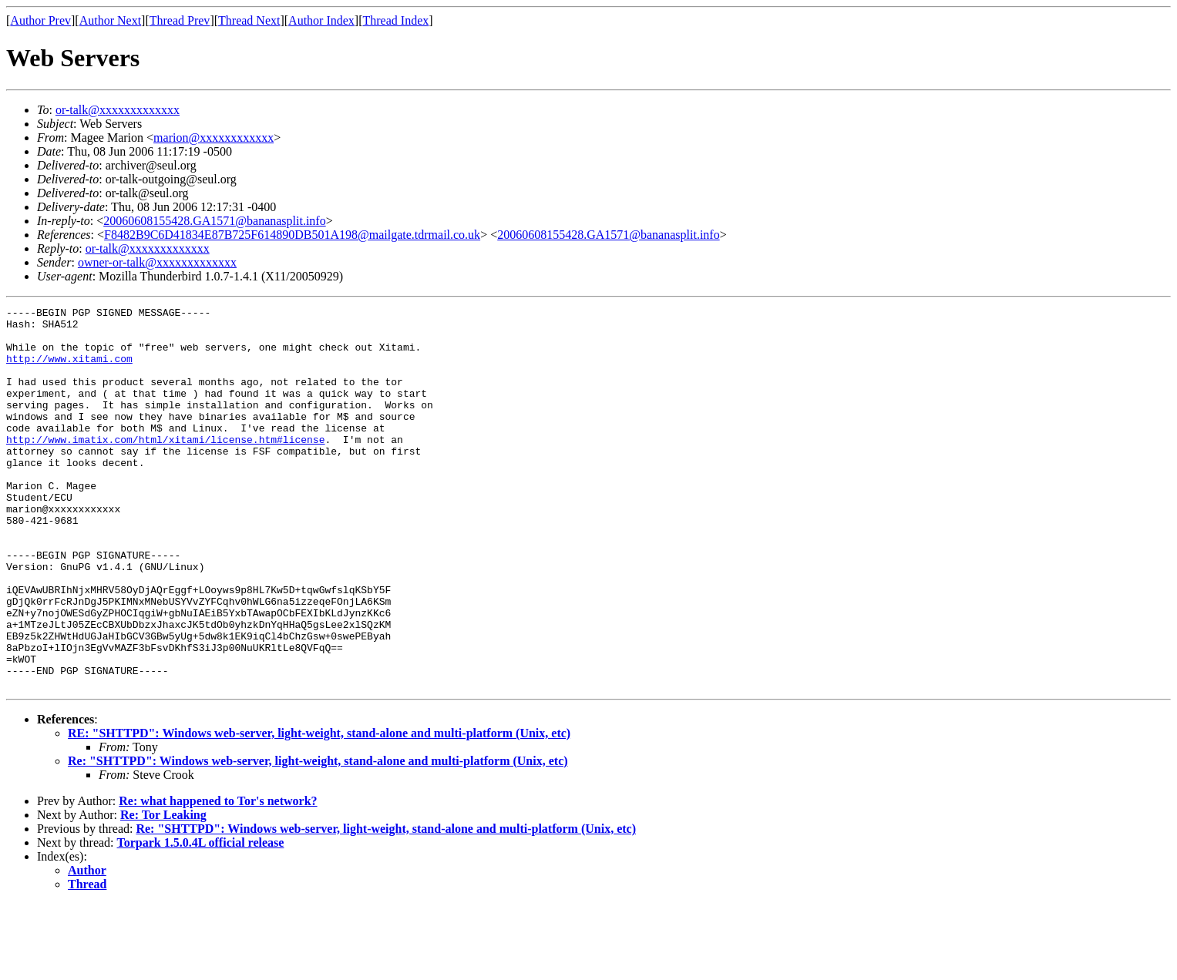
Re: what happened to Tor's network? (218, 877)
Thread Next (249, 20)
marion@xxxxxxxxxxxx (213, 137)
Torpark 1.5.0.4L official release (200, 918)
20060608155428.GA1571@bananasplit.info (214, 220)
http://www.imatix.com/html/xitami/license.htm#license (165, 467)
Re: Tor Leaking (163, 891)
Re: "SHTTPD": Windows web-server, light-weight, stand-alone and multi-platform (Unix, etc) (318, 837)
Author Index (321, 20)
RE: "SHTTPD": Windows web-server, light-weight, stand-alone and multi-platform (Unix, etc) (319, 809)
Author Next (110, 20)
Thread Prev (180, 20)
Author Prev (40, 20)
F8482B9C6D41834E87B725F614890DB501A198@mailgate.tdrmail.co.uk (292, 234)
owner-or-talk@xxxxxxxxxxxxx (157, 262)
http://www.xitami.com (69, 370)
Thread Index (396, 20)
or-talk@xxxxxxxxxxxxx (117, 109)
